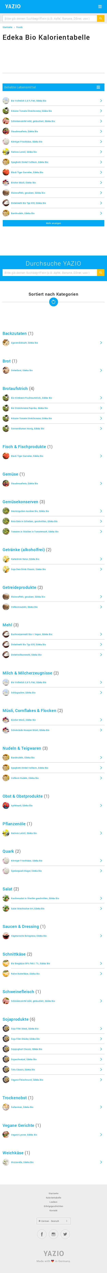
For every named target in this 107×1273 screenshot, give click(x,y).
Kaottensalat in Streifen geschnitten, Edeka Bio (35, 898)
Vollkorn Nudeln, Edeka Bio (25, 778)
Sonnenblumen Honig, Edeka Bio (27, 428)
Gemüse (10, 474)
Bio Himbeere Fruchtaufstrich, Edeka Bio (31, 397)
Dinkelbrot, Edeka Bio (22, 370)
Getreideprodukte (19, 587)
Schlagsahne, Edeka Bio (23, 692)
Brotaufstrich (15, 388)
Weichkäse (13, 1152)
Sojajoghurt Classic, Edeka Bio (26, 1049)
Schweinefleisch (18, 991)
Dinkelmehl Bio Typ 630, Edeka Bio (28, 203)
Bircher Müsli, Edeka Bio (23, 182)
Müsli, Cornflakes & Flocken (29, 710)
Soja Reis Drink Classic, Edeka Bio (28, 569)
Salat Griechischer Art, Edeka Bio (28, 908)
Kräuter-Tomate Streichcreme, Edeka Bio (31, 111)
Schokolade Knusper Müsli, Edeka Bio (30, 730)
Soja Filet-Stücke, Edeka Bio (25, 1038)
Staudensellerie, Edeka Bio (24, 131)
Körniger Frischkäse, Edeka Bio (27, 141)
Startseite (54, 1193)
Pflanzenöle (14, 823)
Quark (8, 851)
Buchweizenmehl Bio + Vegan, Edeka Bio (31, 634)
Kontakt (53, 1210)
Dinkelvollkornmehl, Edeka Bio (26, 654)
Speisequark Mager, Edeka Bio (26, 870)
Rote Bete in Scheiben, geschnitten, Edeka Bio (34, 521)
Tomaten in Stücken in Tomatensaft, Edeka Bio (35, 531)
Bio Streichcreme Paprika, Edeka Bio (29, 408)
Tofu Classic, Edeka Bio (23, 1069)
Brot (7, 361)
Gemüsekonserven (20, 501)
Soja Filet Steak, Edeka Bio (24, 1028)
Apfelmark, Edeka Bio (22, 805)
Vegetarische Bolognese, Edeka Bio (29, 935)
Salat (7, 889)
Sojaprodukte (16, 1019)
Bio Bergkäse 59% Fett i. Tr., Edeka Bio (30, 963)
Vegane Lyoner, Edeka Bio (24, 1134)
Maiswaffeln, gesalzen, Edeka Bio (28, 192)
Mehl (7, 625)
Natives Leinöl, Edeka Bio (24, 151)
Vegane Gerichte (18, 1125)
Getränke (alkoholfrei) (24, 549)
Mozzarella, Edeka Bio (22, 1162)
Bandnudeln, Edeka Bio (23, 213)
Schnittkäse (14, 954)
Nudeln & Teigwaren (22, 748)
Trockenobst (15, 1097)
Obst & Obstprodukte (23, 796)
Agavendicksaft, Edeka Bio (24, 342)
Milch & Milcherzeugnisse (27, 673)
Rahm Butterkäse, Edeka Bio (25, 973)
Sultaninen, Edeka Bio (22, 1107)
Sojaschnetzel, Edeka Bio (24, 1059)
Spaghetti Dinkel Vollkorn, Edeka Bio (29, 162)
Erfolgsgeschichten (53, 1206)
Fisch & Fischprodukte (24, 446)
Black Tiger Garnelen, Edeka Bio (27, 172)
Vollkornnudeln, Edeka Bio (24, 607)
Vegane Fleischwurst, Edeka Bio (27, 1079)
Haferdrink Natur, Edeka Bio (25, 559)
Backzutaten (15, 333)
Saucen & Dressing (21, 926)
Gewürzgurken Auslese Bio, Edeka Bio (30, 511)
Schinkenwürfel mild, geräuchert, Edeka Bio (33, 121)
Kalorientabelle (53, 1197)
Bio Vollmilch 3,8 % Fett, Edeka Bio (28, 100)
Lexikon (53, 1202)
